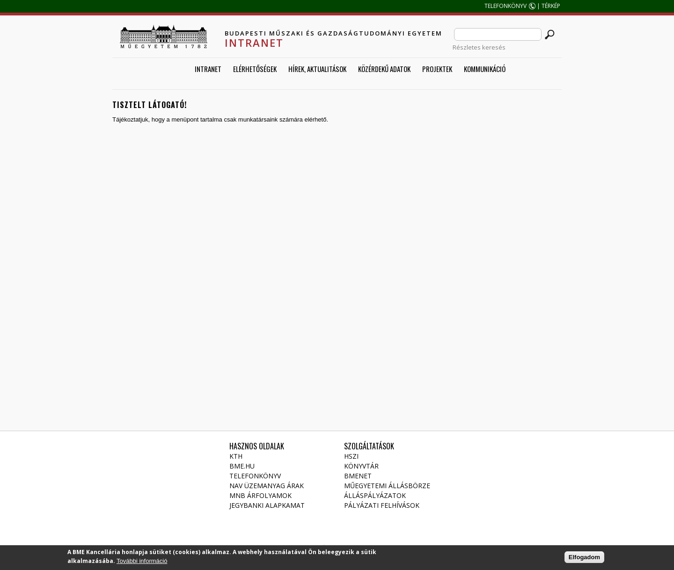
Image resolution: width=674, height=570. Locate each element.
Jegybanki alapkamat (267, 505)
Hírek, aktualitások (317, 69)
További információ (142, 562)
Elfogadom (584, 559)
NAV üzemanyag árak (266, 485)
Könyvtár (361, 466)
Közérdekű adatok (384, 69)
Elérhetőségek (255, 69)
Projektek (437, 69)
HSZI (351, 456)
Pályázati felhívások (381, 505)
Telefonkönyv (255, 475)
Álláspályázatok (375, 495)
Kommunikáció (485, 69)
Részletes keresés (479, 47)
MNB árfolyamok (260, 495)
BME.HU (242, 466)
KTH (235, 456)
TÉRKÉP (552, 6)
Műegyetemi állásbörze (387, 485)
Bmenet (358, 475)
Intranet (208, 69)
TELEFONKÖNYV (505, 6)
